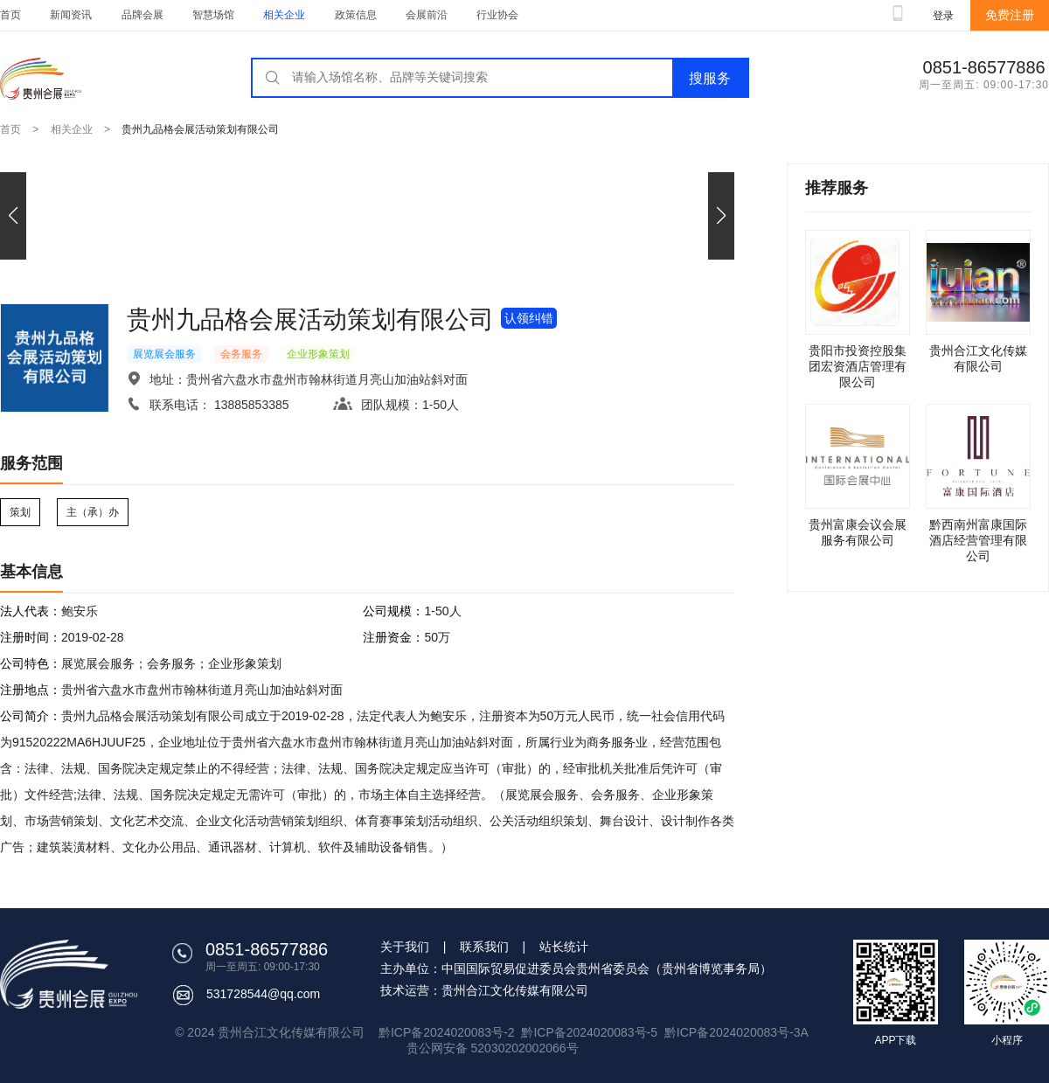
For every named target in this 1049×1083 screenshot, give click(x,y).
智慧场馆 (213, 15)
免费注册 (1009, 15)
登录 (943, 16)
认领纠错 (528, 318)
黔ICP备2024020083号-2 (448, 1032)
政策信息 (356, 15)
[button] (721, 216)
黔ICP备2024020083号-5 (589, 1032)
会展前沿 (427, 15)
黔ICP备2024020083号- (729, 1032)
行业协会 (497, 15)
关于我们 (404, 947)
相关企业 (284, 15)
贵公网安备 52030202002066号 (492, 1048)
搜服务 (710, 78)
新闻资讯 (71, 15)
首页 (10, 15)
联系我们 (484, 947)
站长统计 (563, 947)
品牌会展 (142, 15)
